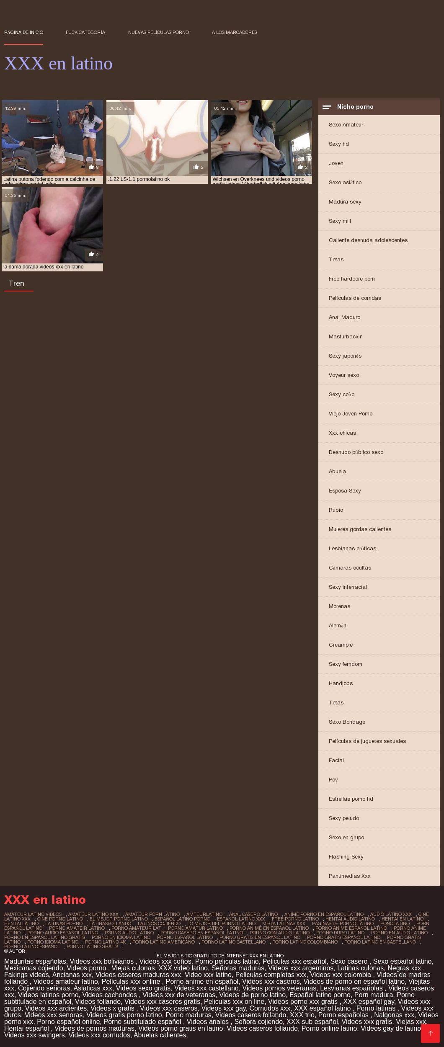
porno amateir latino (77, 928)
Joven (336, 163)
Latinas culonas (360, 968)
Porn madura (373, 994)
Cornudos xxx (270, 1008)
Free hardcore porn (352, 279)
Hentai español (27, 1028)
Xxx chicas (342, 433)
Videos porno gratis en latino (180, 1028)
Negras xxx (405, 968)
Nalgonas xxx (394, 1015)
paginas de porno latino (343, 923)
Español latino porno (320, 994)
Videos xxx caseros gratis (162, 1001)
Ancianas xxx (72, 974)
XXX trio (302, 1015)
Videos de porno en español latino (354, 981)
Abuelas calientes (160, 1035)
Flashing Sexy (346, 857)
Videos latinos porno (48, 994)
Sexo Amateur (346, 124)
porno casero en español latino (201, 932)
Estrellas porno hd (351, 799)
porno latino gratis (92, 946)
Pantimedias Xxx (350, 876)
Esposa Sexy (345, 490)
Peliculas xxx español (295, 961)
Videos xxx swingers (34, 1035)
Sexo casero (349, 961)
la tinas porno (64, 923)
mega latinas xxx (283, 923)
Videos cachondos (110, 994)
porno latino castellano (233, 941)
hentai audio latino (350, 918)
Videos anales (209, 1021)
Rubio (336, 510)
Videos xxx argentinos (300, 968)
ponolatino (395, 923)
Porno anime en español (202, 981)
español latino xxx (241, 918)
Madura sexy (345, 202)
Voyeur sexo (344, 375)
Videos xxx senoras (54, 1015)
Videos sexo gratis (143, 988)
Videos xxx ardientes (56, 1008)
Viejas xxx (411, 1021)
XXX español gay (368, 1001)
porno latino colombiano (305, 941)
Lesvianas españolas (352, 988)
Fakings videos (26, 974)
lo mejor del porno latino (221, 923)
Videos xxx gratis (367, 1021)
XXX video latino (183, 968)
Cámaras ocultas (350, 568)
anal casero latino (253, 914)
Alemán (337, 625)
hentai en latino (402, 918)
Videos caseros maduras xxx (138, 974)
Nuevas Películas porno (158, 32)
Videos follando (98, 1001)
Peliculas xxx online (132, 981)
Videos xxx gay (223, 1008)
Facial (336, 760)
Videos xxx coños (165, 961)
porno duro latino (340, 932)
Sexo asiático (345, 182)
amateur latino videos (33, 914)
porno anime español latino (351, 928)
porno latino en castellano (380, 941)
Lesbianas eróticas (352, 548)
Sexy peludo (344, 818)
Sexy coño (341, 394)
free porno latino (295, 918)
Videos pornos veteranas (280, 988)
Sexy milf (340, 221)
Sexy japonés (345, 356)
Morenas (339, 606)
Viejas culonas (133, 968)
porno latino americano (163, 941)
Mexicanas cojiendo (33, 968)
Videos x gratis (113, 1008)
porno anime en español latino (269, 928)
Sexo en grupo (346, 837)
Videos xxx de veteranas (178, 994)
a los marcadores (234, 32)
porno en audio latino (399, 932)
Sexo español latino (402, 961)
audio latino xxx (391, 914)
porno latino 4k (105, 941)
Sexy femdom (345, 664)
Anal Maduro (344, 317)
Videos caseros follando (251, 1015)
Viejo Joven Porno (350, 413)
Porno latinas (377, 1008)
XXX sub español (312, 1021)
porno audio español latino (62, 932)
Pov (333, 779)
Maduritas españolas (35, 961)
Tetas (336, 259)
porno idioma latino (52, 941)
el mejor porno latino (119, 918)
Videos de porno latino (252, 994)
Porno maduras (188, 1015)
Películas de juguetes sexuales (367, 741)
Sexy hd (339, 144)
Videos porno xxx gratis (303, 1001)
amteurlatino (204, 914)
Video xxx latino (208, 974)
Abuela (337, 471)
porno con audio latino (280, 932)
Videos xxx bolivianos (103, 961)
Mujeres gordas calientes (360, 529)
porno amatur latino (195, 928)
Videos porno (87, 968)
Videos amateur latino (65, 981)
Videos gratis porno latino (124, 1015)
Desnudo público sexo (356, 452)
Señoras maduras (238, 968)
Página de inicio (23, 32)
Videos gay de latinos (392, 1028)
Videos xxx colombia (341, 974)
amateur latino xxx (93, 914)
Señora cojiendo (258, 1021)
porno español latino (185, 937)
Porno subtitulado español (143, 1021)
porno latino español (32, 946)
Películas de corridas (355, 298)
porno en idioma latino (121, 937)
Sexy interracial (348, 587)
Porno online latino (329, 1028)
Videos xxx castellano (206, 988)
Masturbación (346, 336)
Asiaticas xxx (92, 988)
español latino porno (182, 918)
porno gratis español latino (343, 937)
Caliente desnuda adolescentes (368, 240)
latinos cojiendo (159, 923)
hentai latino (21, 923)
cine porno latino (60, 918)
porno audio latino (129, 932)
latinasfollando (110, 923)
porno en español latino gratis (44, 937)
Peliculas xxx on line (234, 1001)
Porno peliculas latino (227, 961)
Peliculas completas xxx (271, 974)
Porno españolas (344, 1015)
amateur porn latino (152, 914)
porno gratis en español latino (259, 937)
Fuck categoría (85, 32)
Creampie (341, 645)
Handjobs (341, 683)
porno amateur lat (136, 928)
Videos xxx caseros (271, 981)
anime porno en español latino (324, 914)
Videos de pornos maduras (94, 1028)
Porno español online (68, 1021)
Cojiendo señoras (44, 988)
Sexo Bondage (347, 722)
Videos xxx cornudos (99, 1035)
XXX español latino (323, 1008)
